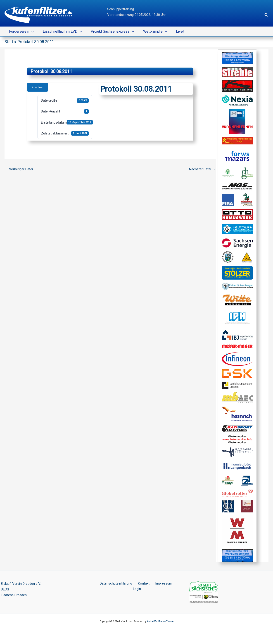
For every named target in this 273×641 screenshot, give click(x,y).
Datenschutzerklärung (113, 584)
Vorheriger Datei (19, 169)
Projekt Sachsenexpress (108, 31)
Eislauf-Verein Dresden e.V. (21, 584)
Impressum (155, 584)
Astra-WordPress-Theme (160, 621)
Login (172, 584)
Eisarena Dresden (14, 595)
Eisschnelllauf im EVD (59, 31)
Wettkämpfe (149, 31)
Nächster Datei (202, 169)
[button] (266, 15)
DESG (5, 589)
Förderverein (20, 31)
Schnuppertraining (120, 9)
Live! (172, 31)
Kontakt (138, 584)
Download (37, 87)
